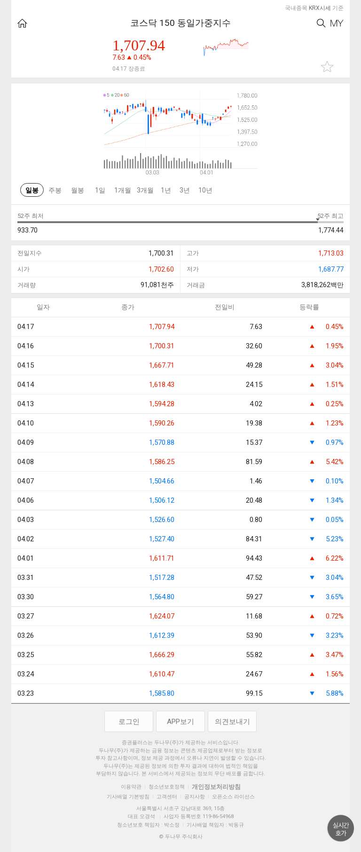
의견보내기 (232, 721)
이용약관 (131, 787)
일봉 (32, 190)
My (337, 23)
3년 (185, 190)
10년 (205, 190)
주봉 (55, 190)
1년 (166, 190)
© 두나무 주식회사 (181, 837)
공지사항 (194, 797)
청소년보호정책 (167, 787)
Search (321, 23)
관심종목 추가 (327, 66)
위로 (341, 828)
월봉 (77, 190)
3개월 (145, 190)
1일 (100, 190)
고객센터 (167, 797)
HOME (22, 23)
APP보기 (180, 721)
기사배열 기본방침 (128, 797)
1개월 (122, 190)
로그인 (129, 721)
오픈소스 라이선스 (233, 797)
